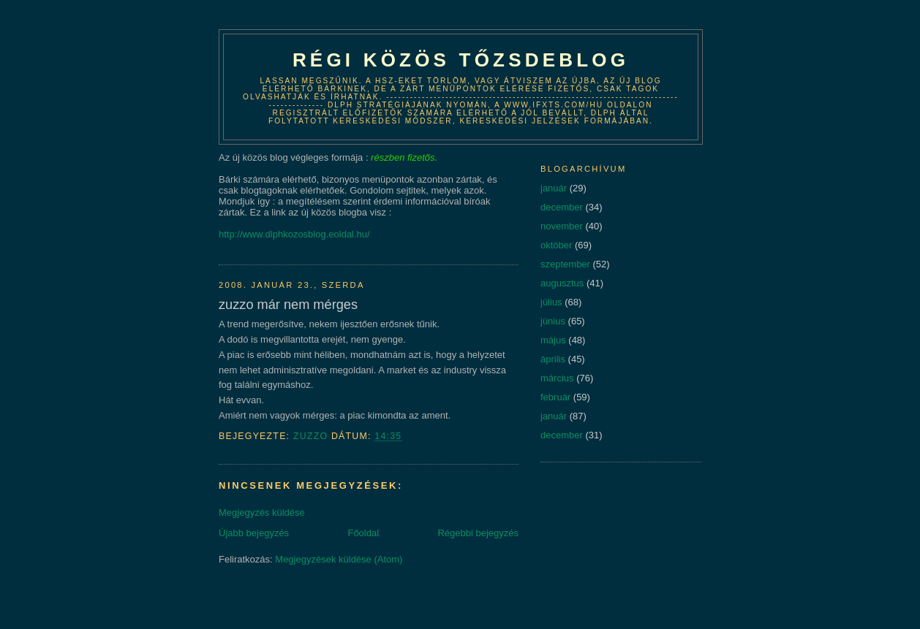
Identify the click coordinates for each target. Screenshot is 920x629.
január (553, 188)
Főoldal (363, 532)
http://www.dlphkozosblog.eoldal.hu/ (294, 234)
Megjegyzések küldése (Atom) (338, 559)
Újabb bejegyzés (254, 532)
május (553, 340)
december (561, 207)
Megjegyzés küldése (262, 512)
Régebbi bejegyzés (478, 532)
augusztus (562, 283)
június (552, 321)
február (555, 397)
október (556, 245)
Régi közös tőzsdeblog (461, 60)
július (551, 302)
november (561, 226)
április (552, 359)
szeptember (565, 264)
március (557, 378)
